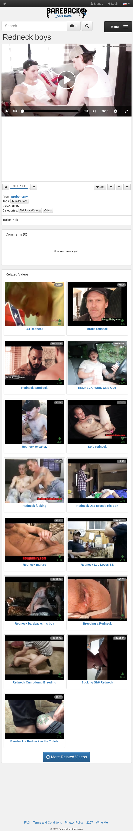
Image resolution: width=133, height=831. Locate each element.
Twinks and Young (30, 210)
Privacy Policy (74, 822)
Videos (48, 210)
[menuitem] (105, 111)
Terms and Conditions (47, 822)
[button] (126, 3)
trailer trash (19, 201)
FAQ (27, 822)
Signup (97, 3)
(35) (100, 186)
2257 (89, 822)
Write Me (102, 822)
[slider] (50, 111)
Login (113, 3)
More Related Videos (66, 757)
